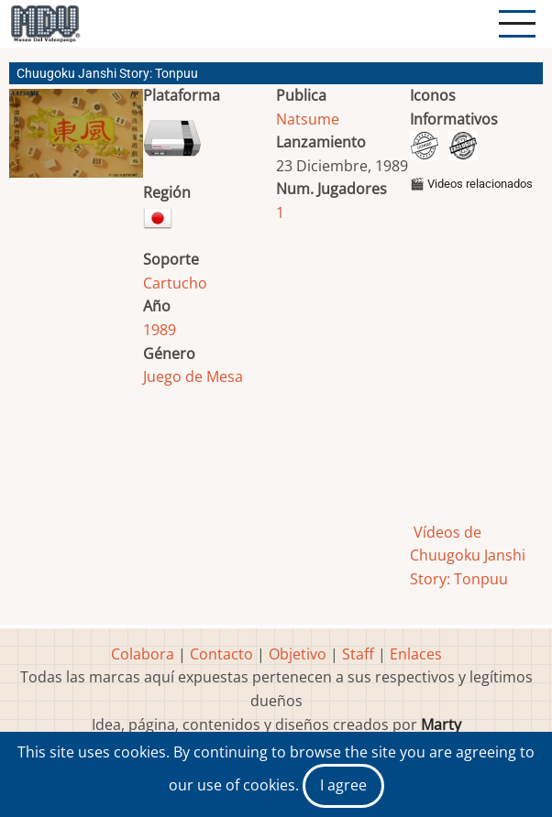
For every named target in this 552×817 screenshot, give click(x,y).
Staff (358, 654)
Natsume (307, 119)
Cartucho (175, 283)
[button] (76, 140)
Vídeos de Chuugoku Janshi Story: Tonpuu (467, 555)
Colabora (142, 654)
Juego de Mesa (193, 376)
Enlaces (416, 654)
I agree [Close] (343, 785)
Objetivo (297, 654)
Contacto (221, 654)
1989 (159, 330)
